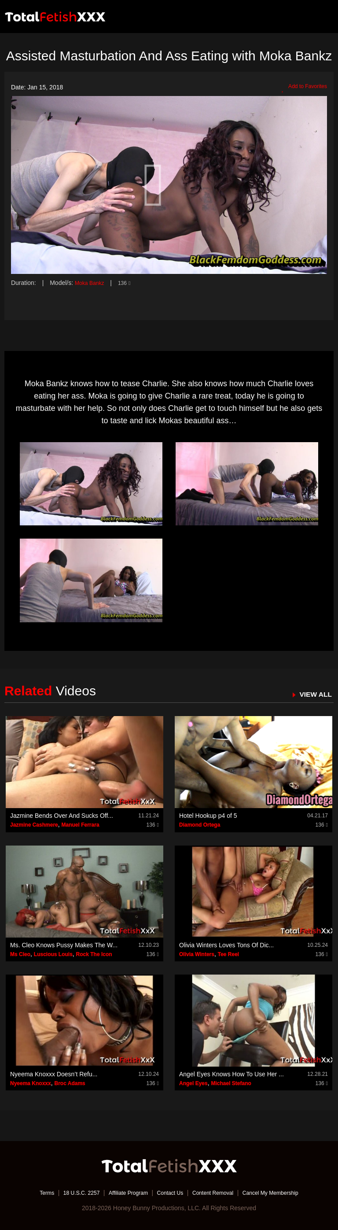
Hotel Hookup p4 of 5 (208, 815)
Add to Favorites (301, 87)
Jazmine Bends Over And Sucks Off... (61, 815)
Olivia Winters (196, 954)
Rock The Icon (94, 954)
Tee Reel (228, 954)
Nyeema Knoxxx (30, 1083)
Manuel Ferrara (80, 825)
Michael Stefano (231, 1083)
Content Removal (218, 1192)
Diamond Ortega (199, 825)
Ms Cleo (20, 954)
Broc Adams (70, 1083)
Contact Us (169, 1192)
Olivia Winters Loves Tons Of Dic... (226, 944)
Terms (30, 1192)
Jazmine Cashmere (34, 825)
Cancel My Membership (283, 1192)
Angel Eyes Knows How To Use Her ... (231, 1074)
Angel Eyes (193, 1083)
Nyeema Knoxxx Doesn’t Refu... (53, 1074)
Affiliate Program (122, 1192)
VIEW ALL (313, 693)
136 (129, 282)
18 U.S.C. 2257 (69, 1192)
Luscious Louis (53, 954)
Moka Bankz (92, 282)
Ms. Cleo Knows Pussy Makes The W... (64, 944)
